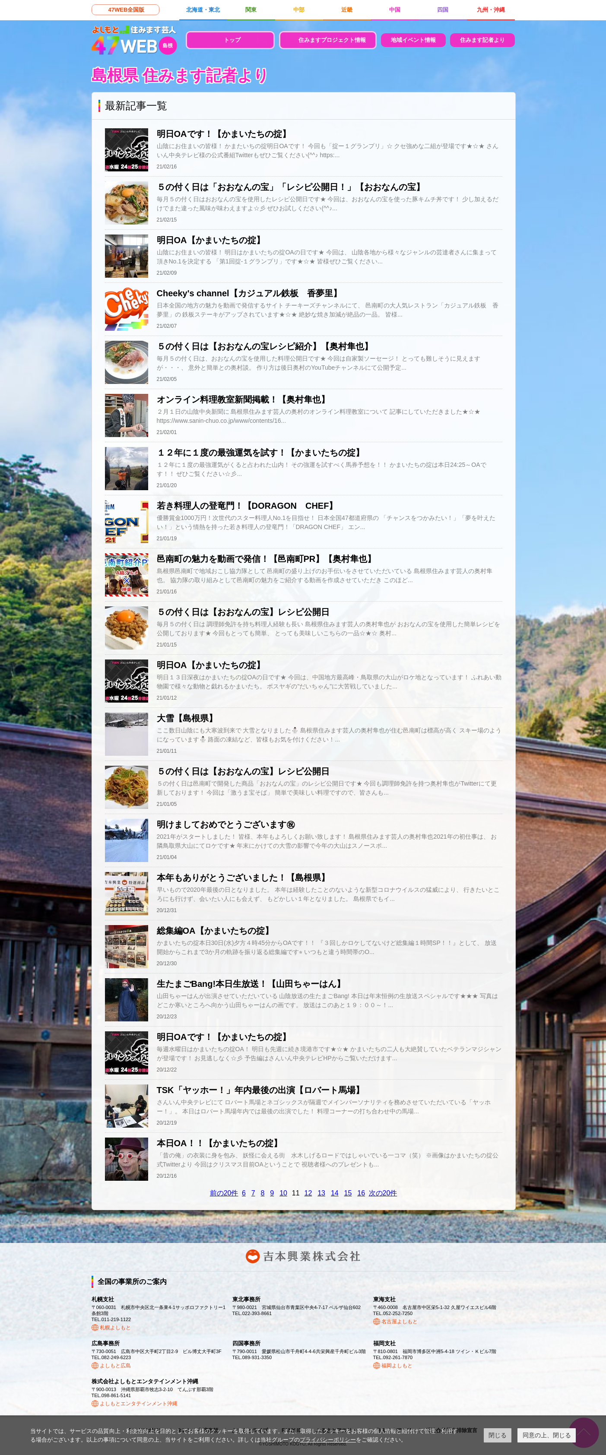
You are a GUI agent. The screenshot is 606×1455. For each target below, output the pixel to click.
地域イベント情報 (413, 40)
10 (283, 1193)
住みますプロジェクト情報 (332, 40)
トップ (232, 40)
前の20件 (224, 1193)
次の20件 (383, 1193)
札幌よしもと (115, 1328)
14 (335, 1193)
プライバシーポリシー (328, 1439)
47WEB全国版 (126, 9)
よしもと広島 (115, 1366)
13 (321, 1193)
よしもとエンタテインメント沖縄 (139, 1404)
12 (308, 1193)
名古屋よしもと (399, 1322)
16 (361, 1193)
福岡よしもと (396, 1366)
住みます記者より (482, 40)
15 (348, 1193)
